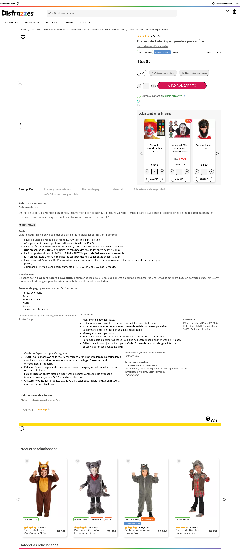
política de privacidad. (133, 466)
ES (237, 3)
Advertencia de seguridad (149, 189)
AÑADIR (154, 179)
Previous (140, 152)
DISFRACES (11, 22)
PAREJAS (85, 22)
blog (99, 488)
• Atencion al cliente (32, 528)
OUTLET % (52, 22)
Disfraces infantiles (124, 397)
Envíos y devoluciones (57, 189)
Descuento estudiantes (36, 511)
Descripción (26, 189)
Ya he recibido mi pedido (177, 515)
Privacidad (45, 523)
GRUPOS (69, 22)
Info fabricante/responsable (61, 194)
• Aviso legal (28, 523)
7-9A (163, 72)
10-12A (194, 72)
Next (215, 152)
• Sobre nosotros (30, 515)
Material (117, 189)
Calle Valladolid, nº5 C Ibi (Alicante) (176, 533)
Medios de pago (91, 189)
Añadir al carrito (182, 85)
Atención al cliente (222, 3)
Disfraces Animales (33, 397)
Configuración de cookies (37, 536)
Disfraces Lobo (62, 397)
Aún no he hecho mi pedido (179, 506)
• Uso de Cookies (30, 532)
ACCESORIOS (32, 22)
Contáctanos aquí (100, 511)
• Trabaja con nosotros (34, 540)
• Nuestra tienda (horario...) (37, 506)
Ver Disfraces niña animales (152, 46)
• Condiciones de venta (34, 519)
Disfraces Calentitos (92, 397)
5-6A (142, 72)
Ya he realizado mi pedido (178, 511)
